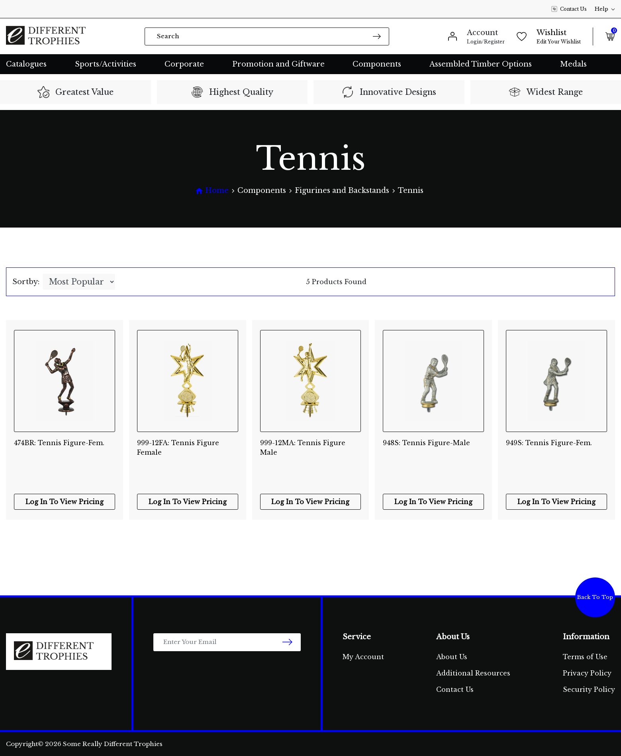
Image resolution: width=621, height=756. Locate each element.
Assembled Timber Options (480, 64)
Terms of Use (585, 657)
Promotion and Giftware (278, 64)
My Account (363, 657)
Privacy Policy (587, 673)
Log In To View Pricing (64, 502)
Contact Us (569, 9)
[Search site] (376, 36)
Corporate (184, 64)
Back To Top (595, 597)
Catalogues (26, 64)
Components (377, 64)
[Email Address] (227, 642)
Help (605, 9)
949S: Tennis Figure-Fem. (549, 443)
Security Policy (589, 689)
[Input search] (267, 36)
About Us (451, 657)
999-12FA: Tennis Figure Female (178, 447)
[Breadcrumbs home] (212, 190)
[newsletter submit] (287, 642)
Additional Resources (473, 673)
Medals (573, 64)
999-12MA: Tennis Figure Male (302, 447)
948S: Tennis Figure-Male (426, 443)
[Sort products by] (79, 282)
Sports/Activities (105, 64)
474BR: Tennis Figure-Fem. (59, 443)
